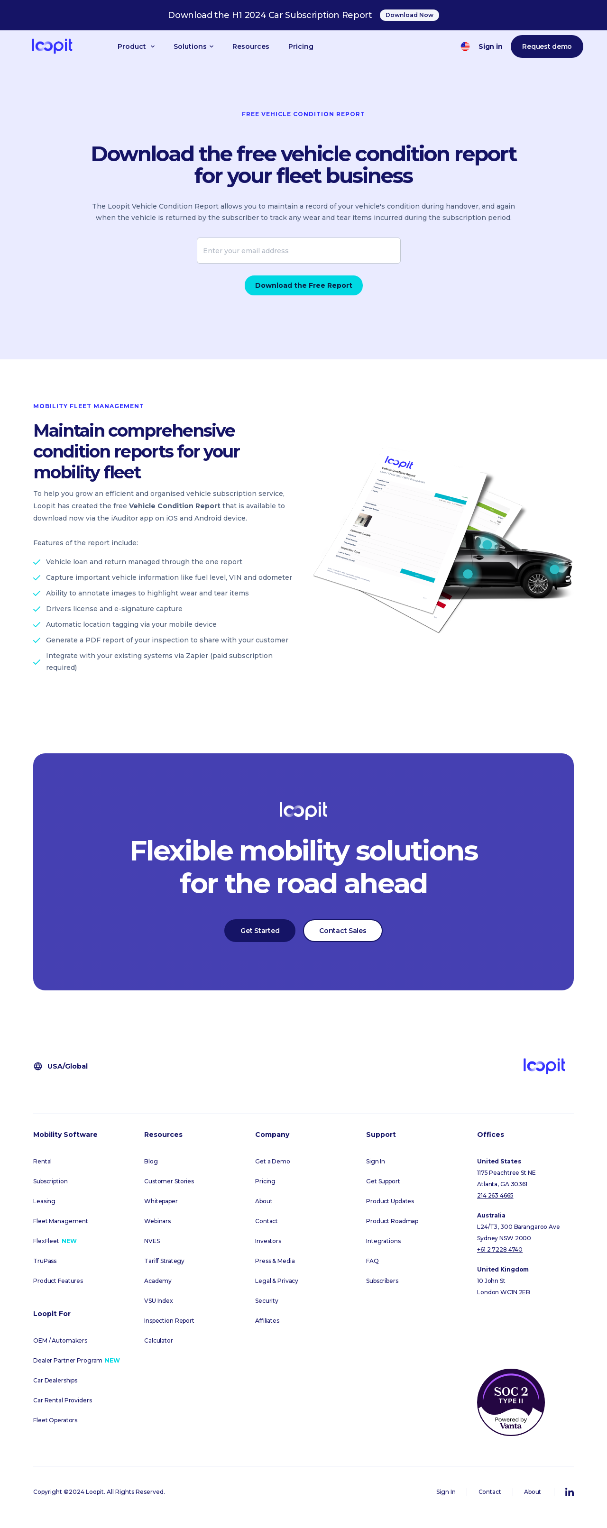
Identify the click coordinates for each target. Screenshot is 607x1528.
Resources (250, 46)
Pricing (300, 46)
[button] (136, 46)
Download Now (409, 14)
